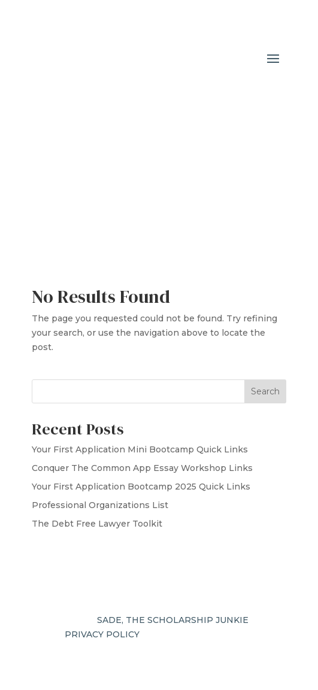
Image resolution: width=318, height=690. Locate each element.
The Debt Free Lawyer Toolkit (97, 523)
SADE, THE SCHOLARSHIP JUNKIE (173, 620)
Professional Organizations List (100, 505)
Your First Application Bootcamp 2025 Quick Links (141, 486)
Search (265, 391)
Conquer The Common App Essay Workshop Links (142, 468)
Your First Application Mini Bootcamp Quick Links (140, 449)
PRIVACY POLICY (102, 634)
